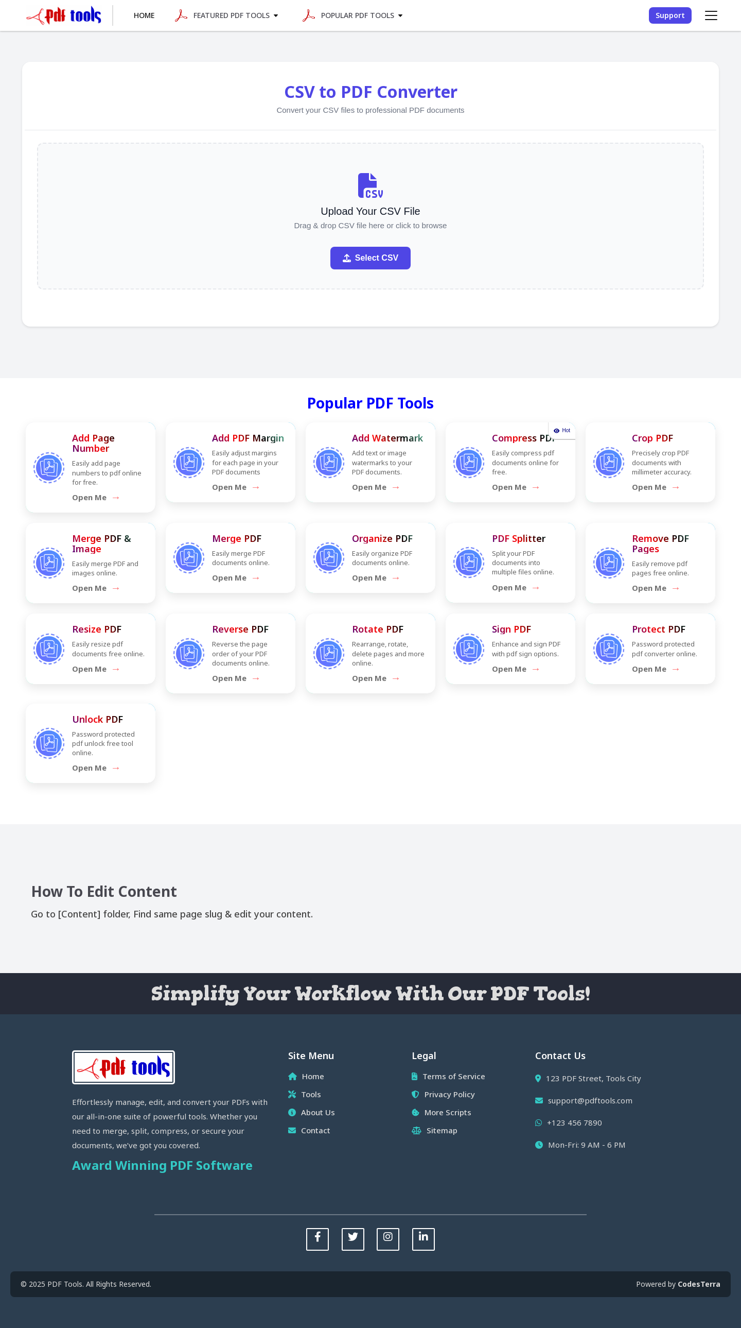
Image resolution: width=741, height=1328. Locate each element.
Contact (309, 1130)
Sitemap (434, 1130)
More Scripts (441, 1112)
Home (144, 15)
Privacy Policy (443, 1094)
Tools (304, 1094)
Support (670, 15)
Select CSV (370, 257)
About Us (311, 1112)
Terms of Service (448, 1076)
